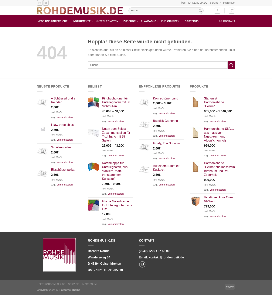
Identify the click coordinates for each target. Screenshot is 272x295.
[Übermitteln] (200, 10)
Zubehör (130, 21)
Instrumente (83, 21)
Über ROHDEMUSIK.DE (194, 2)
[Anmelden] (217, 11)
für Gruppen (171, 21)
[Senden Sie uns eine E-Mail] (39, 2)
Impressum (229, 2)
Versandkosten (65, 117)
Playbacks (150, 21)
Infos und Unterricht (53, 21)
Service (215, 3)
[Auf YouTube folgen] (46, 2)
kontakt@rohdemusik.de (166, 257)
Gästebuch (192, 21)
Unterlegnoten (108, 21)
